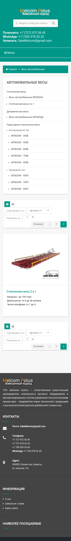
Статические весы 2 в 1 (21, 104)
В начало (38, 224)
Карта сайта (11, 508)
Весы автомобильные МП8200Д (26, 117)
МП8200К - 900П (20, 189)
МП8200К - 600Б (19, 149)
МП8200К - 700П (20, 182)
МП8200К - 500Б (19, 142)
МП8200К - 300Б (19, 135)
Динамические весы (18, 111)
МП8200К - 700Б (19, 155)
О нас (8, 499)
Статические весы (16, 91)
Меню (9, 52)
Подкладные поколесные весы (23, 124)
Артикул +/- (36, 210)
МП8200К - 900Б (19, 162)
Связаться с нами (14, 503)
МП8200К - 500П (20, 175)
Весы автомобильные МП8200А (26, 97)
